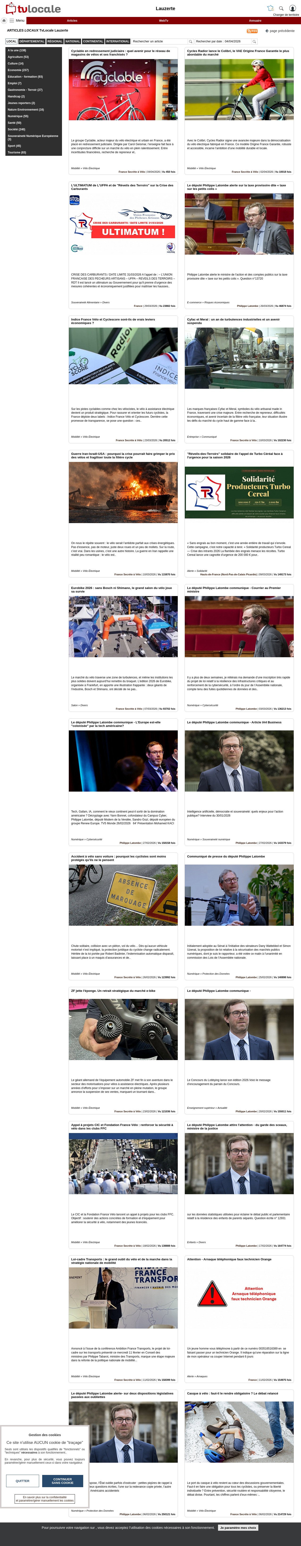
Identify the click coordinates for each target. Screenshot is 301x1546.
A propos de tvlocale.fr (129, 1520)
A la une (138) (17, 50)
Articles (72, 20)
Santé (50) (14, 122)
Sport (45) (14, 146)
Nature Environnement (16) (26, 109)
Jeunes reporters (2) (21, 103)
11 (162, 1493)
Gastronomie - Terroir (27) (25, 90)
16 (190, 1493)
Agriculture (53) (18, 57)
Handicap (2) (16, 96)
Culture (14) (16, 63)
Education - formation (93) (25, 76)
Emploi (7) (14, 83)
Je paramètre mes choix (238, 1528)
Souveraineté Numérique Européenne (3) (33, 137)
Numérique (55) (18, 116)
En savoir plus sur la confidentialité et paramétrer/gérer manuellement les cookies (45, 1499)
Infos (201, 1509)
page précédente (280, 30)
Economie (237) (18, 70)
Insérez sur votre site (276, 1467)
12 (168, 1493)
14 (179, 1493)
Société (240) (16, 129)
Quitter (22, 1481)
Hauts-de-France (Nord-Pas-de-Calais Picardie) (228, 510)
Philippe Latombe (247, 273)
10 (157, 1493)
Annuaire (255, 20)
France (138, 273)
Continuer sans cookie (63, 1481)
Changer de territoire (286, 14)
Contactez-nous (124, 1509)
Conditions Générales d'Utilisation (213, 1515)
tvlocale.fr (44, 1511)
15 (184, 1493)
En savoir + (121, 1515)
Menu (20, 20)
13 (173, 1493)
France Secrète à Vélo (132, 155)
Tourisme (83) (17, 152)
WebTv (163, 20)
